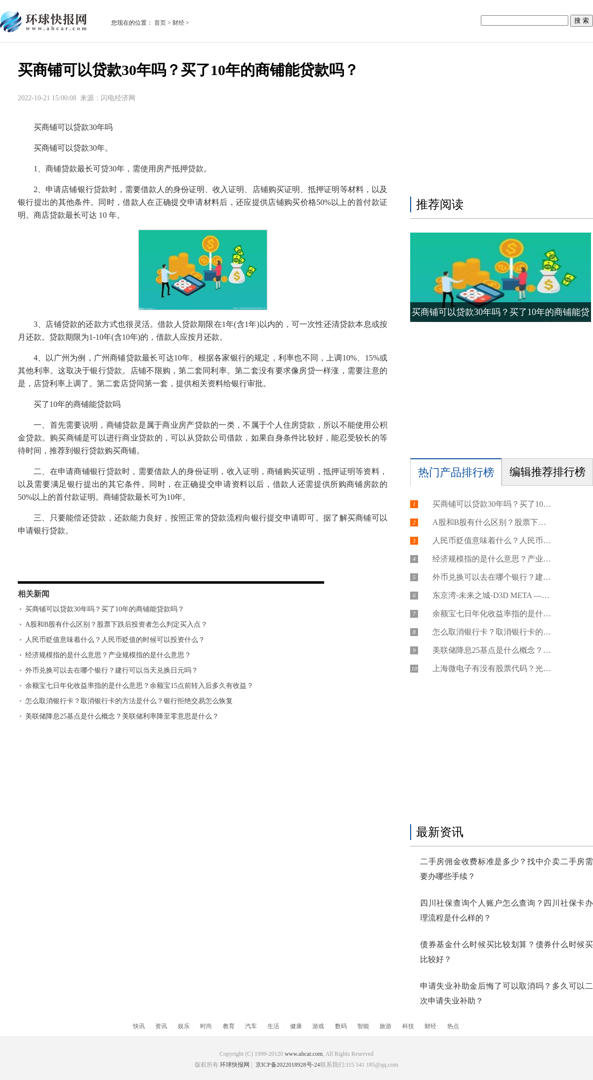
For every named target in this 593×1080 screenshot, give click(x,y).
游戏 (318, 1026)
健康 (296, 1026)
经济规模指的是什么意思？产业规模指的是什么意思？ (108, 655)
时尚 (206, 1026)
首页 (160, 22)
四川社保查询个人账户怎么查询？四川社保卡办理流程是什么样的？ (506, 910)
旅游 (385, 1026)
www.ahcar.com (304, 1053)
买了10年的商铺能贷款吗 (253, 551)
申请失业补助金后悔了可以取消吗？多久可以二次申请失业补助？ (506, 993)
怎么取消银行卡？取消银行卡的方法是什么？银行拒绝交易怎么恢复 (129, 701)
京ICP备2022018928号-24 (287, 1064)
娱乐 (184, 1026)
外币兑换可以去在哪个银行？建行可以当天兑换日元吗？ (111, 670)
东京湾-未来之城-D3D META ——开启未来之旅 (491, 595)
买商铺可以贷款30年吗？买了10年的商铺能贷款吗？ (104, 609)
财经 (178, 22)
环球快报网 (235, 1064)
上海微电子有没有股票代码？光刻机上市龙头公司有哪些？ (491, 668)
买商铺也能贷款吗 (174, 551)
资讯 (161, 1026)
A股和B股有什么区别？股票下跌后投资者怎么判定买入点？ (116, 624)
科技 (408, 1026)
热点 (453, 1026)
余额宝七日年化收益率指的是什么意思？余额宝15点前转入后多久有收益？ (139, 685)
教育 (229, 1026)
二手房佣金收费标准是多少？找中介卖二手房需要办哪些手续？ (506, 868)
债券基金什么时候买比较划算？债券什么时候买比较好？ (506, 951)
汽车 (251, 1026)
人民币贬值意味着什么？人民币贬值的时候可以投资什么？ (115, 639)
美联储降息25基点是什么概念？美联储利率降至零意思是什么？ (122, 716)
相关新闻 (33, 594)
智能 (363, 1026)
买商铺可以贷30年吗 (104, 551)
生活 (273, 1026)
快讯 (139, 1026)
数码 (341, 1026)
